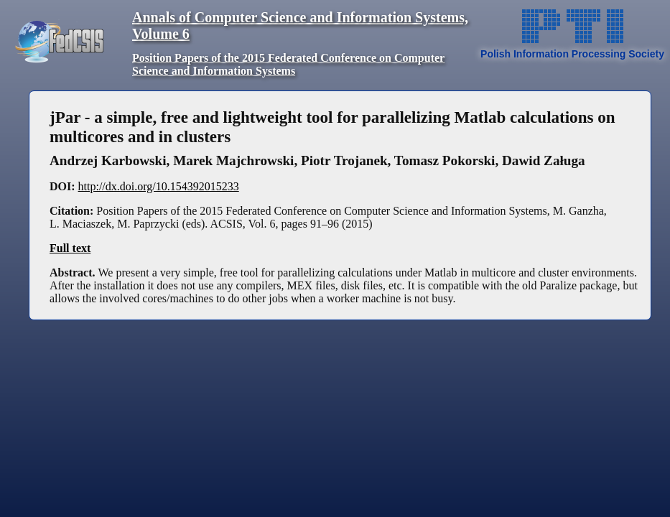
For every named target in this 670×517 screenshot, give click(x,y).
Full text (70, 248)
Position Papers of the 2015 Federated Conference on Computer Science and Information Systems (288, 64)
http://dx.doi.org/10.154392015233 (158, 186)
